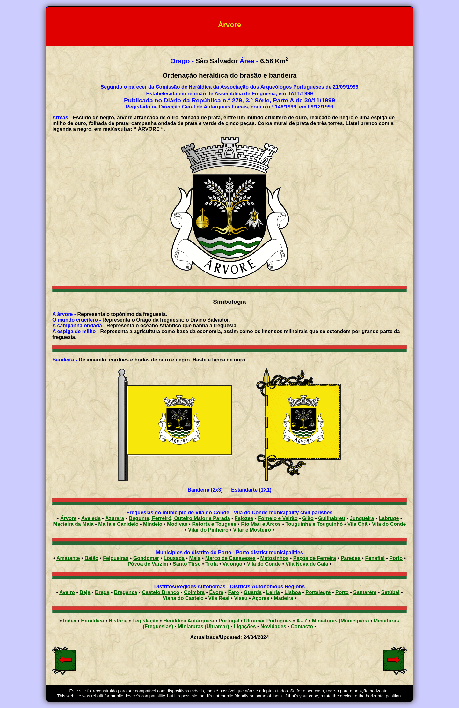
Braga (102, 592)
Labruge (389, 518)
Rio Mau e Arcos (261, 524)
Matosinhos (274, 558)
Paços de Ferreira (314, 558)
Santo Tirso (187, 564)
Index (69, 620)
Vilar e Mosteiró (252, 530)
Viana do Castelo (183, 598)
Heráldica (92, 620)
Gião (308, 518)
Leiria (273, 592)
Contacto (302, 626)
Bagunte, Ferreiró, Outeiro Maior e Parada (179, 518)
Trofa (211, 564)
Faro (233, 592)
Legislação (145, 620)
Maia (195, 558)
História (118, 620)
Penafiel (374, 558)
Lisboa (292, 592)
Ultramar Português (268, 620)
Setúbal (390, 592)
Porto (396, 558)
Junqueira (362, 518)
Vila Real (218, 598)
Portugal (229, 620)
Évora (216, 592)
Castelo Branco (160, 592)
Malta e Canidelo (118, 524)
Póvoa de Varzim (147, 564)
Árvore (68, 518)
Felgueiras (115, 558)
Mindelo (152, 524)
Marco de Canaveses (230, 558)
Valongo (232, 564)
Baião (91, 558)
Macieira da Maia (73, 524)
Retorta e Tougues (214, 524)
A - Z (301, 620)
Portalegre (318, 592)
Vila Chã (357, 524)
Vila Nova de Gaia (307, 564)
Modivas (177, 524)
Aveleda (91, 518)
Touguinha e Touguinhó (314, 524)
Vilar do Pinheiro (208, 530)
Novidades (273, 626)
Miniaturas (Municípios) (340, 620)
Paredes (351, 558)
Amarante (68, 558)
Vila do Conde (389, 524)
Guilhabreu (331, 518)
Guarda (253, 592)
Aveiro (67, 592)
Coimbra (194, 592)
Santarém (364, 592)
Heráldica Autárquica (188, 620)
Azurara (114, 518)
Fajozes (244, 518)
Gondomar (146, 558)
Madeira (283, 598)
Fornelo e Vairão (277, 518)
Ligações (245, 626)
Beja (85, 592)
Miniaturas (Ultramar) (203, 626)
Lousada (174, 558)
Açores (260, 598)
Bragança (125, 592)
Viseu (240, 598)
